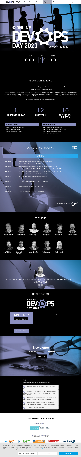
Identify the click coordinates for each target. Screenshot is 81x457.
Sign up (41, 356)
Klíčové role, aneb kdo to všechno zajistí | (31, 191)
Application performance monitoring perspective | (33, 176)
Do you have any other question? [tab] (33, 407)
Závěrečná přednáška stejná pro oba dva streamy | (33, 194)
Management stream (46, 197)
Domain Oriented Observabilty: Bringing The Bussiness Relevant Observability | (41, 168)
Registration (47, 2)
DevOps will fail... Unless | (28, 178)
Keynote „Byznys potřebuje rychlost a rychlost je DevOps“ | (35, 161)
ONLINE (63, 2)
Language (70, 2)
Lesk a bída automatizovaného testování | (31, 189)
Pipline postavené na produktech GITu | (31, 186)
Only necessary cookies (27, 453)
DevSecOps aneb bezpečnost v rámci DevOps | (33, 173)
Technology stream (34, 197)
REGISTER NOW (21, 331)
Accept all (68, 453)
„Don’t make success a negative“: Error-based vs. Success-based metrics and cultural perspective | (44, 184)
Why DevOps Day (21, 2)
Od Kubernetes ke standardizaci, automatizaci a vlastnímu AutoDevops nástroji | (40, 171)
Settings (47, 453)
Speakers (38, 2)
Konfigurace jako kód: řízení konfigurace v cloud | (33, 181)
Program (31, 2)
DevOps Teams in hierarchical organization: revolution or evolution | (38, 166)
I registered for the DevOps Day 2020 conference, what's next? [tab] (39, 387)
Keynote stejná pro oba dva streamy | (30, 163)
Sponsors (55, 2)
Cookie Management (45, 449)
